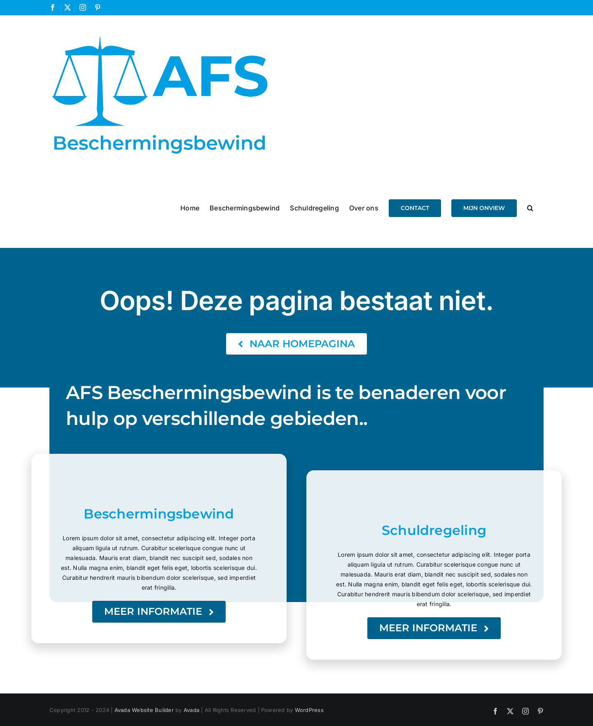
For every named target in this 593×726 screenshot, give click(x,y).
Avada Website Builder (144, 710)
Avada (191, 710)
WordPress (309, 710)
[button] (530, 207)
